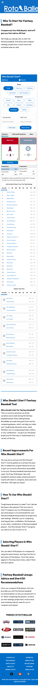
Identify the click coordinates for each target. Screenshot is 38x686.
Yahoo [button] (19, 100)
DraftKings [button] (13, 109)
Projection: (19, 97)
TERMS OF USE (29, 669)
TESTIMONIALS (10, 660)
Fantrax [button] (19, 105)
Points (23, 80)
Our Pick (10, 162)
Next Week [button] (12, 93)
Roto (6, 80)
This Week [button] (30, 88)
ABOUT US (10, 666)
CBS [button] (8, 105)
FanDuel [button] (24, 109)
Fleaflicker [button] (30, 105)
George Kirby (28, 140)
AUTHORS (29, 666)
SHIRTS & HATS (10, 663)
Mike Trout (10, 140)
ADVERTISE (29, 657)
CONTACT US (10, 657)
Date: (19, 84)
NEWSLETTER (29, 660)
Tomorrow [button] (19, 88)
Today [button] (8, 88)
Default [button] (8, 100)
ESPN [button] (29, 100)
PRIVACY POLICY (10, 669)
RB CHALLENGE (29, 663)
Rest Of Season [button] (24, 93)
